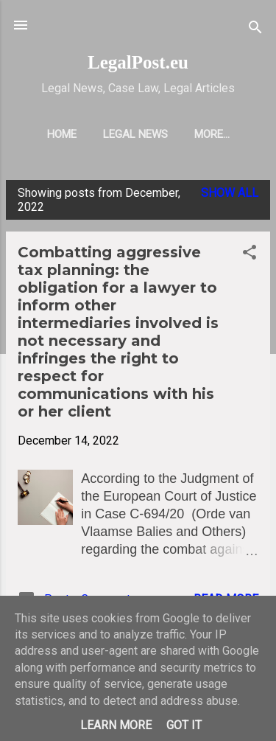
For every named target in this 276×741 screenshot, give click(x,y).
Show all (229, 193)
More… (212, 134)
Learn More (116, 725)
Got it (184, 725)
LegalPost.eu (138, 62)
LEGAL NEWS (135, 134)
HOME (62, 134)
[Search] (255, 29)
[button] (249, 254)
